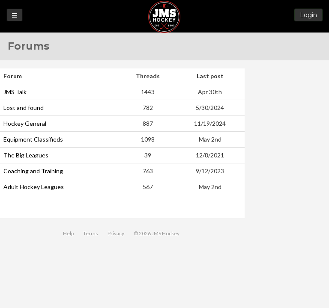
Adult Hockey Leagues (33, 186)
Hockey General (24, 123)
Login (308, 15)
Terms (90, 233)
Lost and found (23, 107)
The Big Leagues (25, 155)
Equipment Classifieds (33, 139)
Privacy (116, 233)
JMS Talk (15, 91)
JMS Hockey (164, 17)
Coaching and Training (33, 171)
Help (68, 233)
